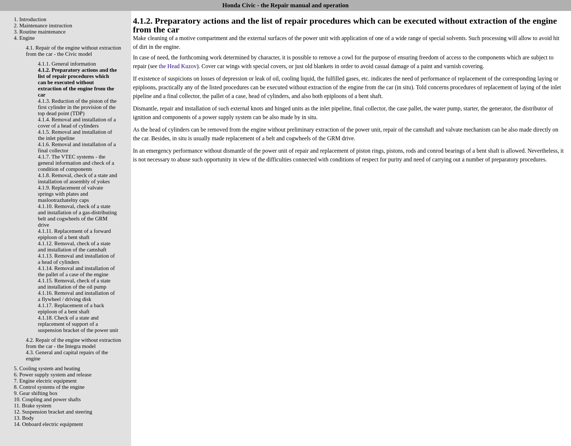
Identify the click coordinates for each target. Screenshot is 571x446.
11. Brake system (32, 405)
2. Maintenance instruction (43, 25)
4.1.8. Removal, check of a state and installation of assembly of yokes (77, 178)
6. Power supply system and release (52, 374)
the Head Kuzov (178, 66)
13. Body (24, 418)
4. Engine (24, 38)
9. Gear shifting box (36, 393)
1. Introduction (30, 19)
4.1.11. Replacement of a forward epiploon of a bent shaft (74, 234)
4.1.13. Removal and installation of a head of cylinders (76, 259)
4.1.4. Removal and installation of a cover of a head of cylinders (77, 123)
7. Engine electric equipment (45, 381)
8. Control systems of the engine (49, 387)
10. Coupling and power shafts (47, 399)
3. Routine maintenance (40, 32)
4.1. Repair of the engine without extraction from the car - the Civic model (73, 51)
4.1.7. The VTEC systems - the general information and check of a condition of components (76, 163)
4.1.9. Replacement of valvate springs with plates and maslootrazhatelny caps (70, 194)
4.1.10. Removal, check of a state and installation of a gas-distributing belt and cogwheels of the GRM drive (77, 215)
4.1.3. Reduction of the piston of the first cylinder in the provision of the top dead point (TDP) (77, 107)
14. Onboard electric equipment (48, 424)
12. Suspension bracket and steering (53, 412)
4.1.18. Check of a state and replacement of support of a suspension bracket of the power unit (78, 324)
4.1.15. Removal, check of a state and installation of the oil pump (74, 284)
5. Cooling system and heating (47, 368)
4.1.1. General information (67, 64)
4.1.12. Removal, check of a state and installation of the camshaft (74, 246)
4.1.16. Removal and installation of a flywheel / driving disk (76, 296)
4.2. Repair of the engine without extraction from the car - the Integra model (73, 343)
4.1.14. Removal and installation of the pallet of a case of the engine (76, 271)
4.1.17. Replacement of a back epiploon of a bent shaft (71, 308)
